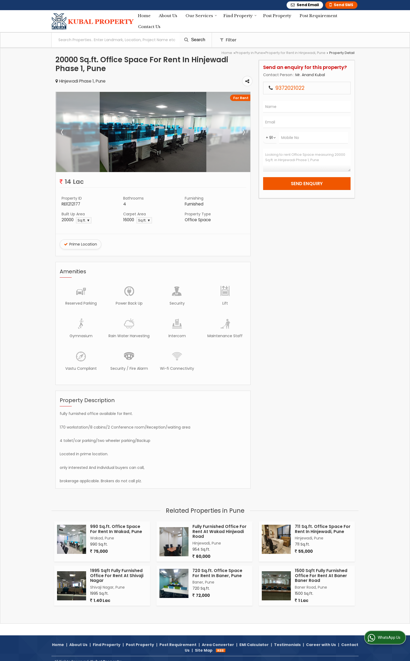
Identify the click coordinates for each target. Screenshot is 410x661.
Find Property (240, 15)
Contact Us (149, 26)
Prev (62, 132)
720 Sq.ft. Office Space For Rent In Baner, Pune (217, 573)
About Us (168, 15)
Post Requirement (318, 15)
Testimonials (287, 638)
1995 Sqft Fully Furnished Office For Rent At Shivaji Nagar (116, 575)
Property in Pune (249, 52)
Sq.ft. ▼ (84, 220)
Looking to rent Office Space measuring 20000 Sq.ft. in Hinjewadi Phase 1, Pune (307, 160)
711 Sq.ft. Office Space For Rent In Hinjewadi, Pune (323, 529)
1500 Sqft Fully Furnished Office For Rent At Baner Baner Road (321, 575)
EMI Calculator (254, 638)
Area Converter (218, 638)
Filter (228, 40)
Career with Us (321, 638)
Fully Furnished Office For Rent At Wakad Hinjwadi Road (219, 531)
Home (144, 15)
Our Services (201, 15)
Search (194, 39)
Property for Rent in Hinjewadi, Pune (295, 52)
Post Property (277, 15)
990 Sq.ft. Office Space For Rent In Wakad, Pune (116, 529)
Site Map (203, 644)
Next (243, 132)
